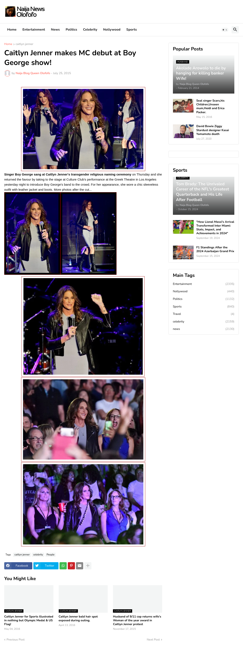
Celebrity (90, 29)
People (50, 554)
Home (11, 29)
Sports (131, 29)
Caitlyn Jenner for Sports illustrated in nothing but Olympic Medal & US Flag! (28, 620)
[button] (224, 30)
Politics (71, 29)
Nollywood (112, 29)
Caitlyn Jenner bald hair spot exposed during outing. (78, 618)
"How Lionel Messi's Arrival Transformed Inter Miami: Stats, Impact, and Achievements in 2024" (215, 227)
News (55, 29)
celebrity (38, 554)
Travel (203, 314)
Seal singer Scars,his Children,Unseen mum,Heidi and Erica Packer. (210, 106)
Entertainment (33, 29)
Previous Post (15, 640)
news (203, 329)
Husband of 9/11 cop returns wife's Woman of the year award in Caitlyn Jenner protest (137, 620)
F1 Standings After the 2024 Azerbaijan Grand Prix (215, 249)
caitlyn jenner (24, 44)
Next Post (153, 640)
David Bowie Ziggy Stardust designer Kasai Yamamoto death (212, 130)
